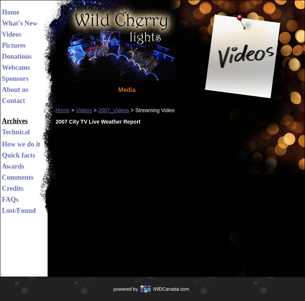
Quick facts (18, 155)
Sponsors (15, 78)
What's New (20, 23)
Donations (17, 56)
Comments (18, 177)
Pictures (14, 45)
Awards (13, 166)
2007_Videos (113, 110)
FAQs (10, 199)
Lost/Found (19, 210)
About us (15, 89)
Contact (13, 101)
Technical (16, 132)
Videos (11, 34)
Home (10, 12)
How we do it (21, 144)
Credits (13, 188)
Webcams (16, 67)
